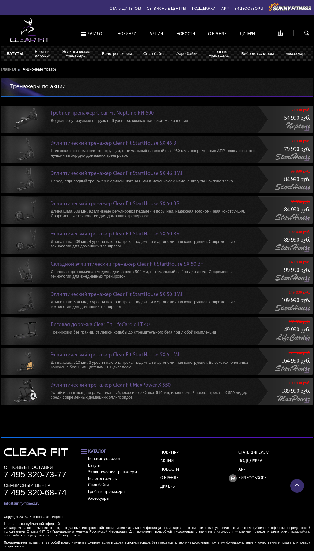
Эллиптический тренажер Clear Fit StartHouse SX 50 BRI (116, 234)
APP (225, 9)
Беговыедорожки (42, 53)
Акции (156, 34)
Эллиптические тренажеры (112, 472)
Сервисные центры (166, 9)
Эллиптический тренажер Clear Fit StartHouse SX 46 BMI (116, 174)
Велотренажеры (117, 53)
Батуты (15, 53)
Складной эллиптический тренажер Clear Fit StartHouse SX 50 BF (127, 264)
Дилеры (247, 34)
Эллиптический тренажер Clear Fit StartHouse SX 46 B (113, 143)
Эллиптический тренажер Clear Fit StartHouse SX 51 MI (115, 355)
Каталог (95, 34)
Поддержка (204, 9)
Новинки (126, 34)
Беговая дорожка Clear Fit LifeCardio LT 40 (100, 325)
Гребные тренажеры (106, 492)
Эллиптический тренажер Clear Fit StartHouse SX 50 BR (115, 204)
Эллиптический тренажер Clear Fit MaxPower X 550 (111, 385)
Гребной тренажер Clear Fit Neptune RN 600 (102, 113)
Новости (185, 34)
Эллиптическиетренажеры (76, 53)
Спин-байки (154, 53)
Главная (9, 69)
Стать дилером (125, 9)
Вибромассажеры (257, 53)
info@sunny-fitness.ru (21, 504)
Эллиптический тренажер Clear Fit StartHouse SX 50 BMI (116, 294)
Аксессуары (296, 53)
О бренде (217, 34)
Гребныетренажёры (219, 53)
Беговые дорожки (104, 459)
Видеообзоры (249, 9)
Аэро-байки (186, 53)
